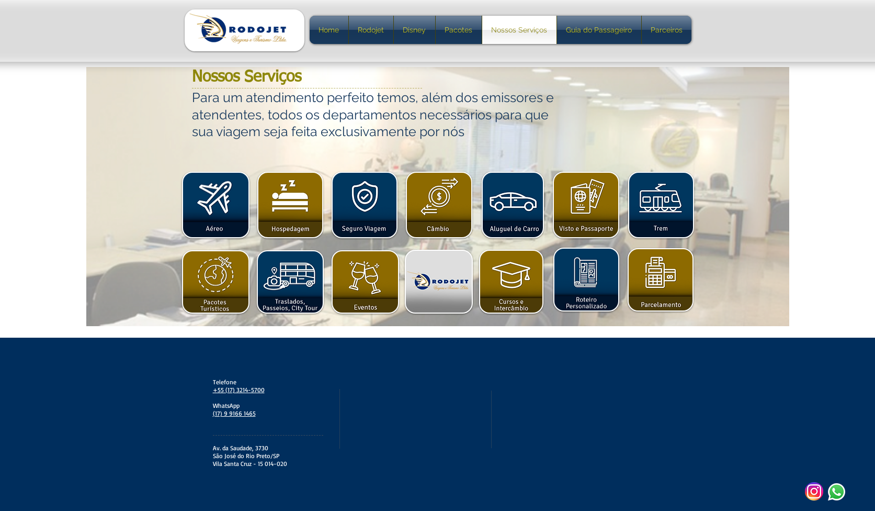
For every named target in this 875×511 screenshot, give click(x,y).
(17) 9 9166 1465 (234, 413)
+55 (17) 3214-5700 (239, 390)
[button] (215, 205)
